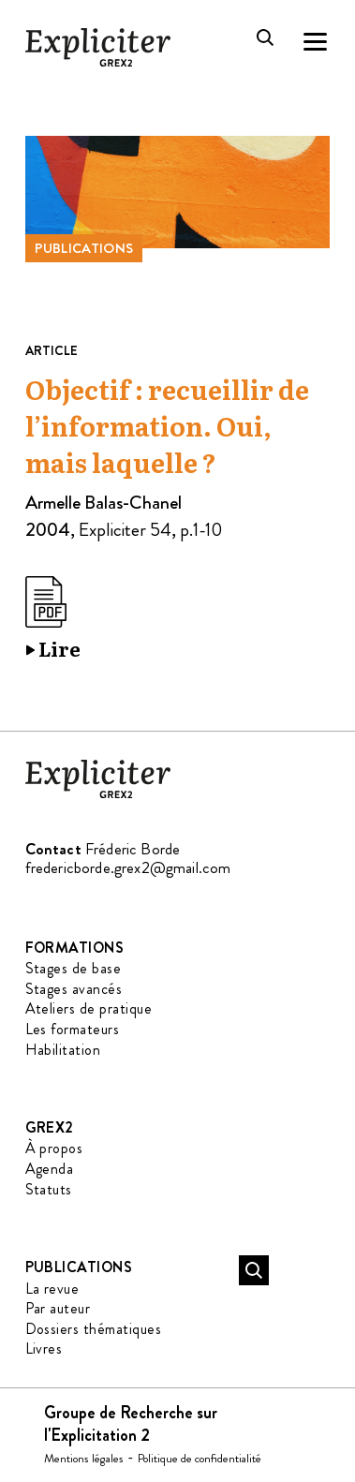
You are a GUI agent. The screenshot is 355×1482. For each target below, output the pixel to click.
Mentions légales (84, 1458)
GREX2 (49, 1127)
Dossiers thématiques (93, 1329)
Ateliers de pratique (89, 1008)
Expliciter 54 (125, 529)
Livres (44, 1348)
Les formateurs (72, 1029)
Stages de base (73, 968)
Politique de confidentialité (199, 1458)
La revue (52, 1288)
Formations (75, 947)
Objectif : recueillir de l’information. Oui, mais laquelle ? (167, 427)
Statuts (48, 1189)
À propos (54, 1148)
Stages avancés (74, 989)
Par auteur (58, 1308)
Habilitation (63, 1049)
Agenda (49, 1168)
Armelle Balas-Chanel (103, 502)
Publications (84, 248)
